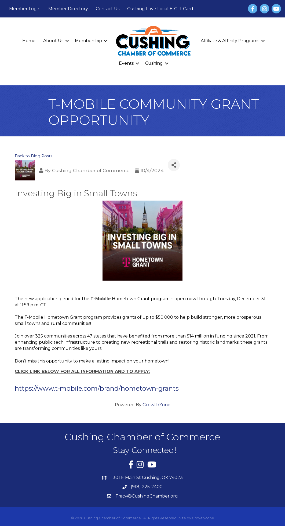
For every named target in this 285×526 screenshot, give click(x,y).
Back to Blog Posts (33, 156)
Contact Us (107, 8)
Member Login (25, 8)
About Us (53, 40)
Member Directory (68, 8)
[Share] (174, 165)
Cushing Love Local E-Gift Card (160, 8)
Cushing (154, 63)
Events (126, 63)
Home (28, 40)
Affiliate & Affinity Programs (230, 40)
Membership (88, 40)
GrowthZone (156, 404)
